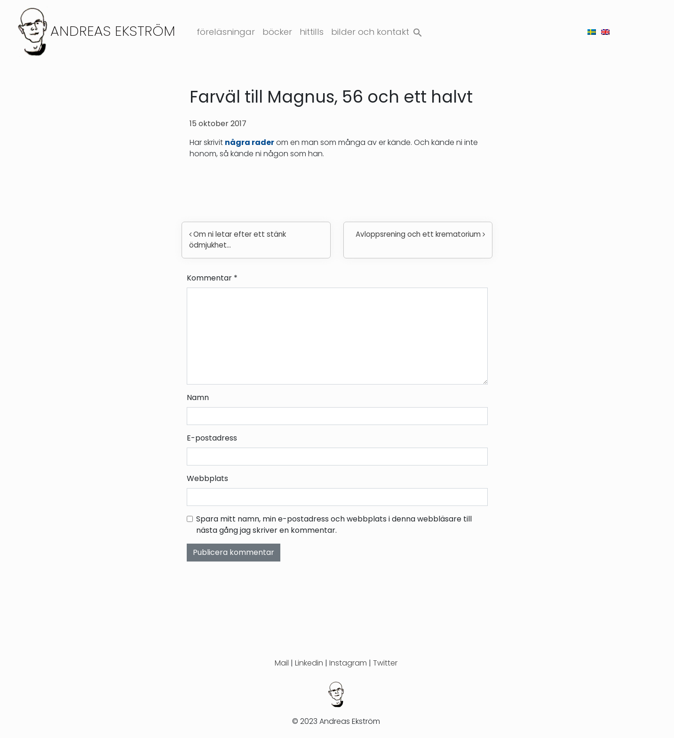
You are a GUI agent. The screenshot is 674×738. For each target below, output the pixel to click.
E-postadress (212, 438)
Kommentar (212, 278)
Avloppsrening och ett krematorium (420, 234)
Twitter (385, 663)
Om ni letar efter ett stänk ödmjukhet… (237, 239)
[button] (417, 30)
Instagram (348, 663)
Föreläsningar (226, 32)
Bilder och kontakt (370, 32)
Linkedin (309, 663)
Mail (282, 663)
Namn (198, 397)
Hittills (312, 32)
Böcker (277, 32)
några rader (249, 142)
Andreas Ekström (112, 30)
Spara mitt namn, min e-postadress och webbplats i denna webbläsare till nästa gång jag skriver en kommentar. (334, 524)
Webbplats (207, 478)
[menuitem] (592, 32)
